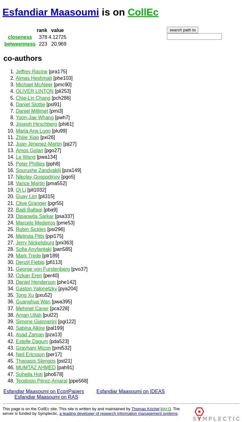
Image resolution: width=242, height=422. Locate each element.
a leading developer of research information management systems (119, 413)
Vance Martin (30, 183)
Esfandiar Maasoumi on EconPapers (43, 391)
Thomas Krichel (145, 408)
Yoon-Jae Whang (35, 117)
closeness (20, 37)
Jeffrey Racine (31, 71)
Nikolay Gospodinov (38, 176)
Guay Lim (26, 196)
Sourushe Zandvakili (38, 170)
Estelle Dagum (32, 341)
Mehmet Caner (32, 308)
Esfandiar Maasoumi (50, 12)
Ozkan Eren (29, 275)
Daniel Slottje (30, 104)
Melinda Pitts (30, 236)
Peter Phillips (30, 163)
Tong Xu (25, 295)
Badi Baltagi (29, 209)
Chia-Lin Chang (33, 98)
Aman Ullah (29, 315)
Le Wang (25, 157)
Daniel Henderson (36, 282)
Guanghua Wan (33, 301)
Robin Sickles (31, 229)
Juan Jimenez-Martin (39, 144)
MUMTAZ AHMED (36, 367)
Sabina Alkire (30, 328)
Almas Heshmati (34, 78)
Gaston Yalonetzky (36, 288)
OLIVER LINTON (35, 91)
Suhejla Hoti (29, 374)
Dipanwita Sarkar (35, 216)
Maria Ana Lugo (33, 131)
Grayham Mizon (33, 348)
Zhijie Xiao (27, 137)
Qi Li (21, 190)
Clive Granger (31, 203)
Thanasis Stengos (36, 361)
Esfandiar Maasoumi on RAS (46, 397)
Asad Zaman (30, 334)
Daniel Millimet (32, 111)
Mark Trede (28, 255)
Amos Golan (29, 150)
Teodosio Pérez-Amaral (41, 380)
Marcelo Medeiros (35, 222)
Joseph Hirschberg (36, 124)
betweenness (19, 44)
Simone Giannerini (36, 321)
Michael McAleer (34, 84)
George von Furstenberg (43, 269)
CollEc (143, 12)
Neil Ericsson (30, 354)
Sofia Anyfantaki (34, 249)
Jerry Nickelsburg (35, 242)
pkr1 (165, 408)
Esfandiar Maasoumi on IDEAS (130, 391)
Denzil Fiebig (30, 262)
